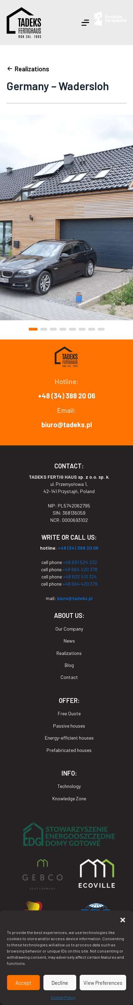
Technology (69, 786)
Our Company (69, 629)
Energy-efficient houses (69, 738)
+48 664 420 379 (80, 584)
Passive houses (69, 726)
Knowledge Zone (69, 798)
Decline (59, 983)
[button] (122, 919)
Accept (23, 983)
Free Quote (69, 713)
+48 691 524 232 (80, 562)
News (69, 641)
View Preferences (102, 983)
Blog (69, 665)
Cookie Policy (63, 997)
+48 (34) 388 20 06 (66, 396)
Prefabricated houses (69, 750)
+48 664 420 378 (79, 569)
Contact (69, 677)
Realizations (69, 653)
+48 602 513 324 (80, 576)
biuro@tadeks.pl (66, 424)
